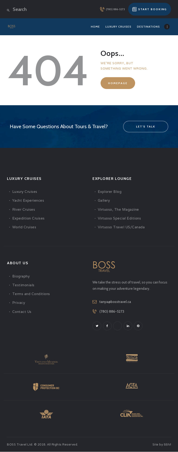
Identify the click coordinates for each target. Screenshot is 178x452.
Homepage (117, 83)
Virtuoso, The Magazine (118, 209)
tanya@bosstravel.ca (115, 302)
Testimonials (23, 285)
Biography (21, 276)
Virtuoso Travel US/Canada (121, 227)
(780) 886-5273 (111, 311)
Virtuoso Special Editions (119, 218)
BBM (167, 445)
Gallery (104, 200)
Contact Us (22, 311)
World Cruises (24, 227)
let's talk (145, 126)
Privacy (18, 302)
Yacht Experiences (28, 200)
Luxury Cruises (24, 191)
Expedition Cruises (28, 218)
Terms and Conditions (31, 294)
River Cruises (23, 209)
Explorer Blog (110, 191)
